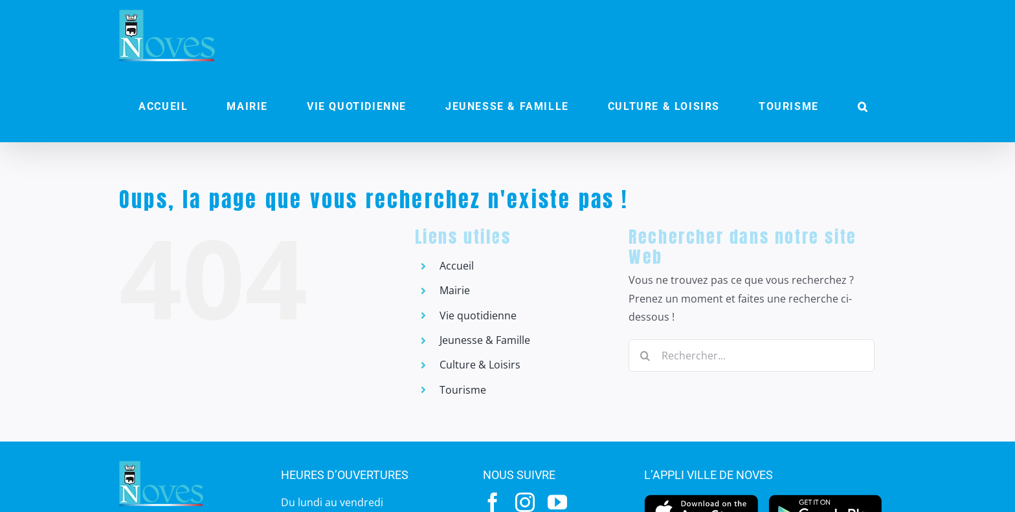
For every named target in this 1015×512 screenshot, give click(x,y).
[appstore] (701, 498)
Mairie (455, 290)
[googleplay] (825, 498)
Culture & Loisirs (480, 364)
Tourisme (463, 390)
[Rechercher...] (752, 355)
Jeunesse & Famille (485, 340)
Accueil (457, 266)
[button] (863, 106)
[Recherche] (645, 355)
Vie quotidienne (478, 315)
